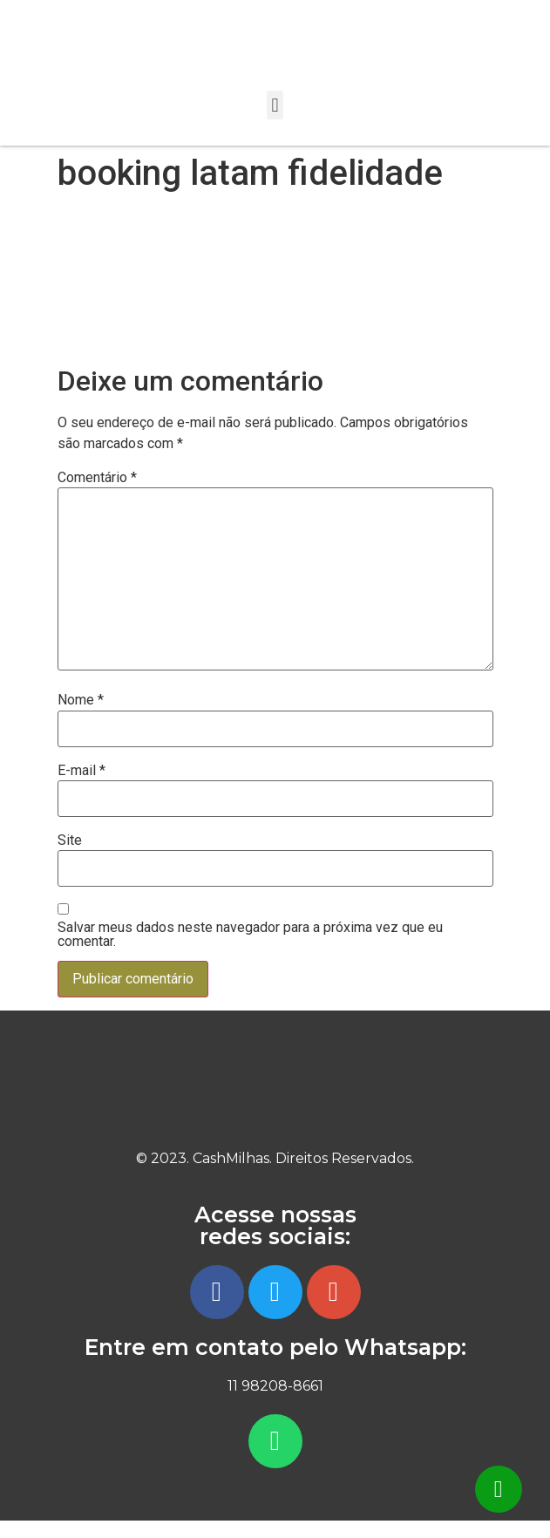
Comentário (97, 478)
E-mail (81, 771)
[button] (275, 105)
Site (70, 840)
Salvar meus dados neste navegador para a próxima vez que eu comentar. (250, 935)
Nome (81, 700)
